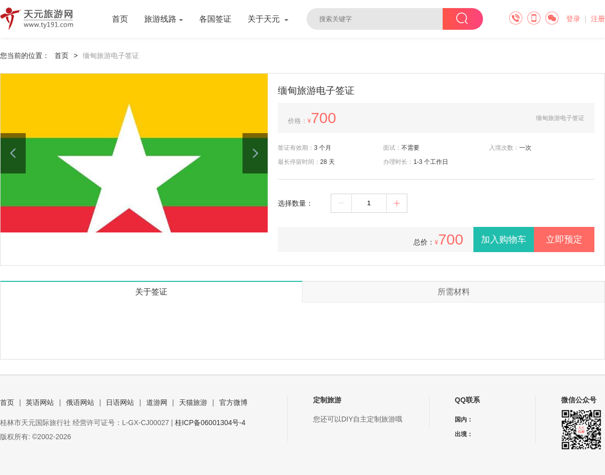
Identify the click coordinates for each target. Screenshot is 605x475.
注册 (598, 19)
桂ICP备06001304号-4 (210, 423)
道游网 (156, 402)
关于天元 (268, 19)
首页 (120, 19)
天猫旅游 (193, 402)
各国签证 (215, 19)
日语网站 (120, 402)
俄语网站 (80, 402)
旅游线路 (163, 19)
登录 (573, 19)
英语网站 (40, 402)
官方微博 (233, 402)
